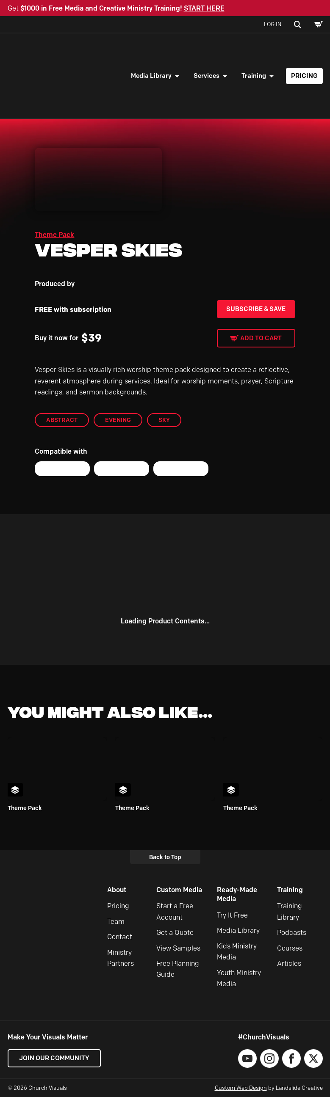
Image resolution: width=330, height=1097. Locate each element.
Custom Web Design (241, 1087)
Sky (164, 420)
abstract (62, 420)
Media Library (151, 76)
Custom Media (179, 890)
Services (206, 76)
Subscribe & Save (256, 309)
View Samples (178, 948)
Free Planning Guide (177, 968)
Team (116, 922)
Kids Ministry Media (237, 951)
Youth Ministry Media (239, 978)
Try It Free (232, 915)
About (116, 890)
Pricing (304, 76)
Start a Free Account (174, 911)
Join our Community (54, 1058)
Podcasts (291, 933)
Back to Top (165, 857)
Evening (118, 420)
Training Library (289, 911)
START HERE (204, 8)
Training (253, 76)
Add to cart (261, 338)
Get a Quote (175, 933)
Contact (119, 937)
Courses (289, 948)
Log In (272, 24)
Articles (289, 963)
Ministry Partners (120, 957)
